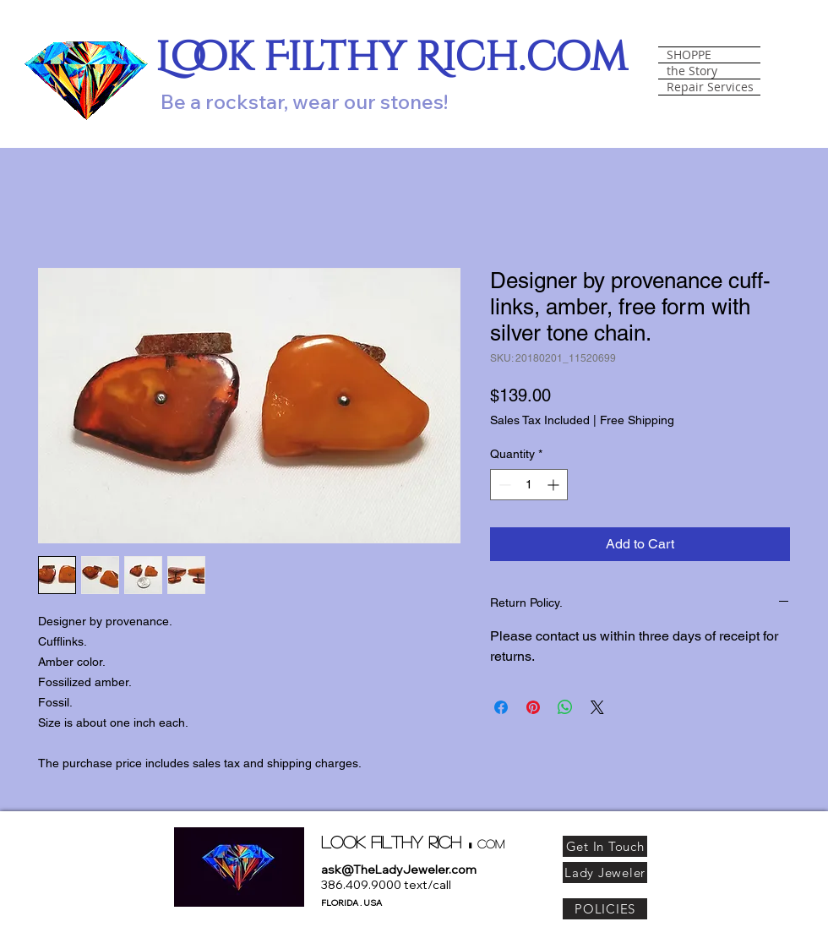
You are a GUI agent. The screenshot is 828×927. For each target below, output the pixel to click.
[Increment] (554, 484)
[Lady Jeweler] (605, 872)
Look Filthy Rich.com (391, 57)
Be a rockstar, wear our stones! (304, 101)
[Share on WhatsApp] (565, 707)
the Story (692, 71)
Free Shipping (637, 420)
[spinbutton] (529, 484)
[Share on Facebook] (501, 707)
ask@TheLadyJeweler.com (399, 869)
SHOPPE (689, 55)
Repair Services (710, 87)
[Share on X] (597, 707)
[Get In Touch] (605, 846)
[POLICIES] (605, 908)
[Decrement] (503, 484)
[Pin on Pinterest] (533, 707)
